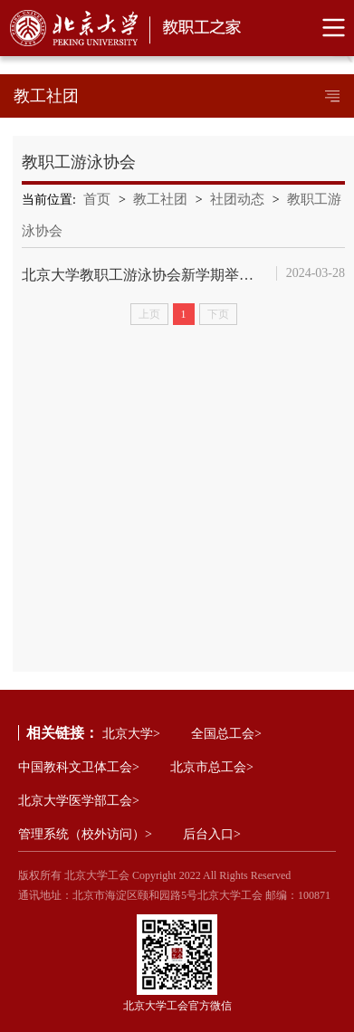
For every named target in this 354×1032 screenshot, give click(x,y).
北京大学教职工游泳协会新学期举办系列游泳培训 (142, 274)
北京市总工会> (212, 767)
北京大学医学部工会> (78, 800)
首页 (96, 199)
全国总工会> (226, 734)
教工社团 (160, 199)
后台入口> (212, 834)
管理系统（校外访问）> (85, 834)
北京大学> (131, 734)
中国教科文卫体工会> (78, 767)
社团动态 (237, 199)
